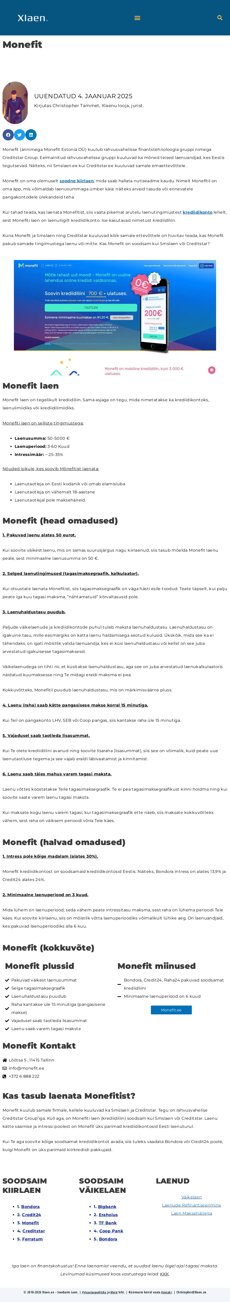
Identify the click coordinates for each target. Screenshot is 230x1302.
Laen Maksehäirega (191, 1213)
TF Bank (108, 1222)
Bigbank (107, 1206)
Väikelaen (191, 1197)
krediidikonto (197, 212)
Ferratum (32, 1239)
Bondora (30, 1206)
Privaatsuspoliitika (93, 1292)
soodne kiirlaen (77, 180)
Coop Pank (111, 1231)
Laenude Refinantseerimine (191, 1205)
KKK (164, 1274)
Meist (114, 1292)
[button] (137, 18)
